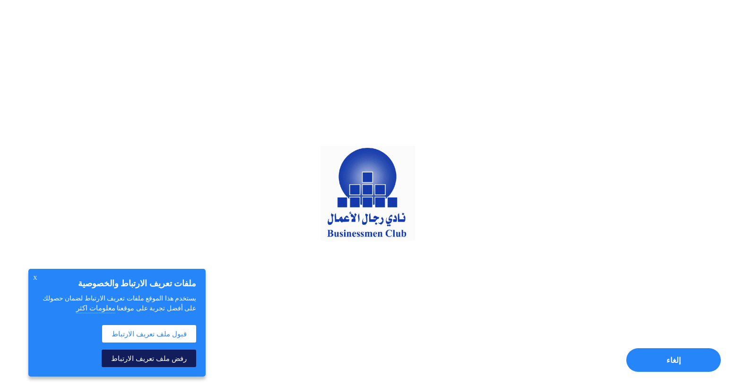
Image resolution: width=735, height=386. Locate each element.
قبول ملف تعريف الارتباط (149, 333)
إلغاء (673, 360)
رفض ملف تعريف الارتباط (149, 358)
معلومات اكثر (95, 308)
